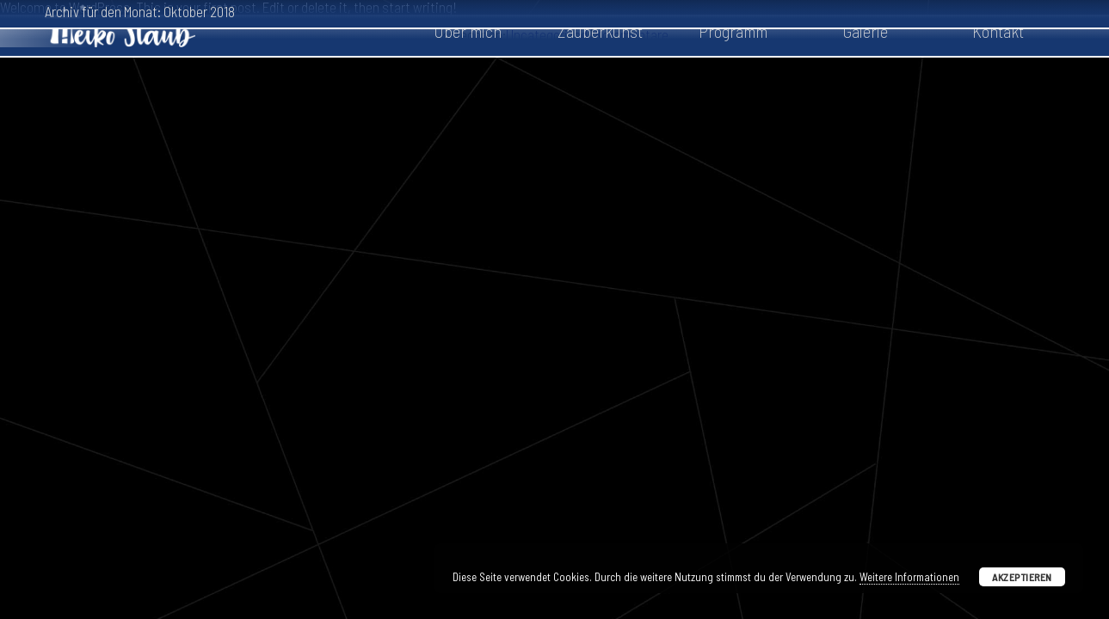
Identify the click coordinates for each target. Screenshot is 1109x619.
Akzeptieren (1021, 577)
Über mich (468, 31)
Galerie (865, 31)
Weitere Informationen (909, 577)
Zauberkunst (600, 31)
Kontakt (998, 31)
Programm (733, 31)
